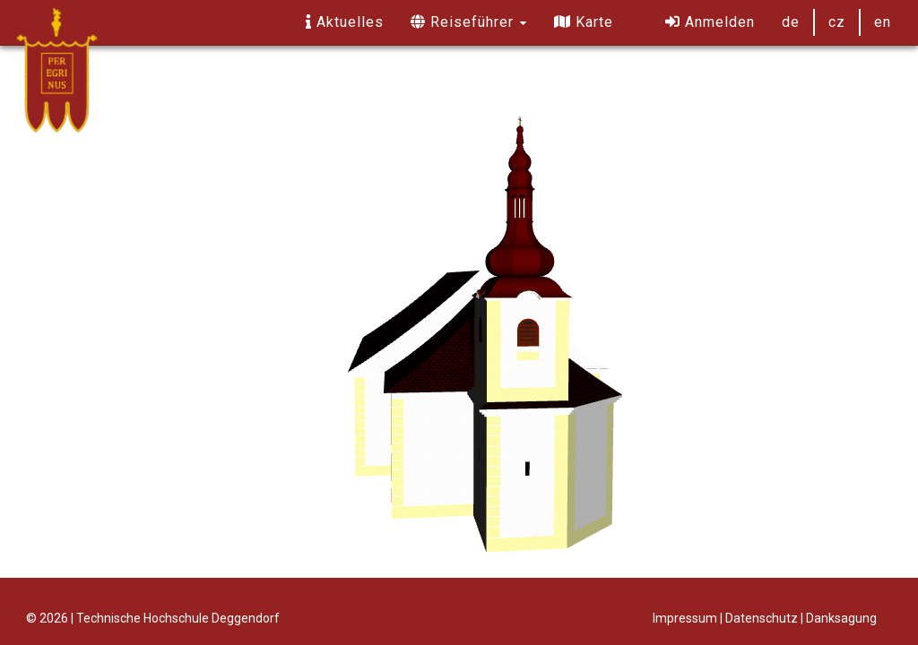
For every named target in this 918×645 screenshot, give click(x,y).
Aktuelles (345, 21)
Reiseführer (469, 21)
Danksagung (841, 618)
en (882, 21)
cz (836, 21)
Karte (583, 21)
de (791, 21)
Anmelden (710, 21)
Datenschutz (761, 618)
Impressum (685, 618)
